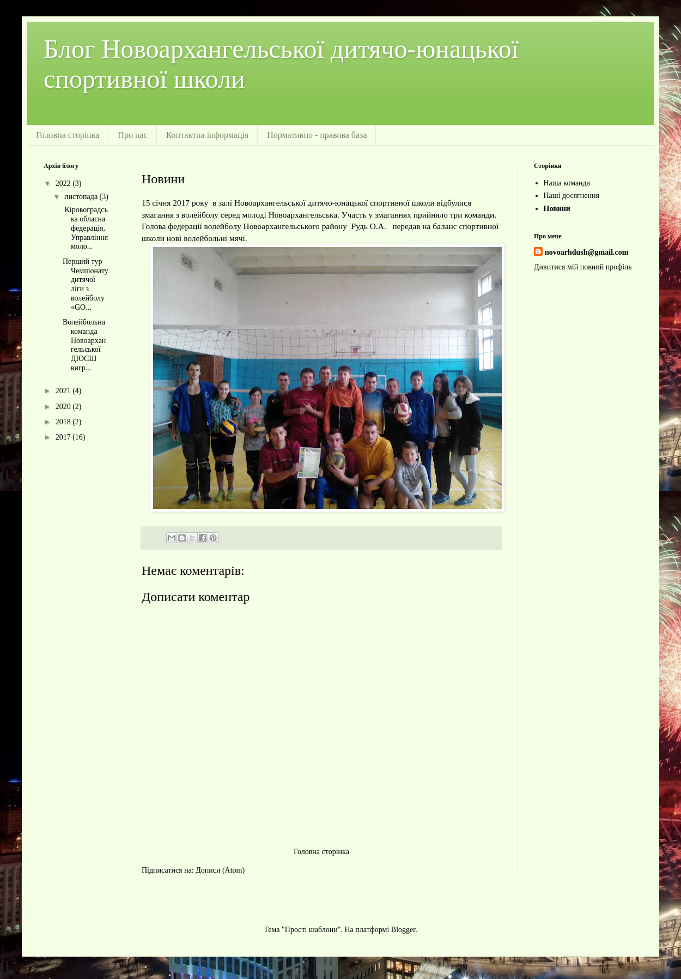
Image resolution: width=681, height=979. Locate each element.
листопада (81, 197)
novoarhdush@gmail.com (586, 252)
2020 (64, 407)
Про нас (132, 135)
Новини (557, 209)
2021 (64, 391)
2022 (64, 183)
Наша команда (567, 183)
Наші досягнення (572, 195)
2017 (64, 437)
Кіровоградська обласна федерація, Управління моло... (85, 228)
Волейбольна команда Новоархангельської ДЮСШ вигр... (84, 345)
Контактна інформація (207, 135)
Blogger (403, 930)
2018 (64, 422)
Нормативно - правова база (317, 135)
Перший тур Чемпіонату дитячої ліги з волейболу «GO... (85, 284)
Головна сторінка (67, 135)
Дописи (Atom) (220, 870)
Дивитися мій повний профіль (583, 267)
